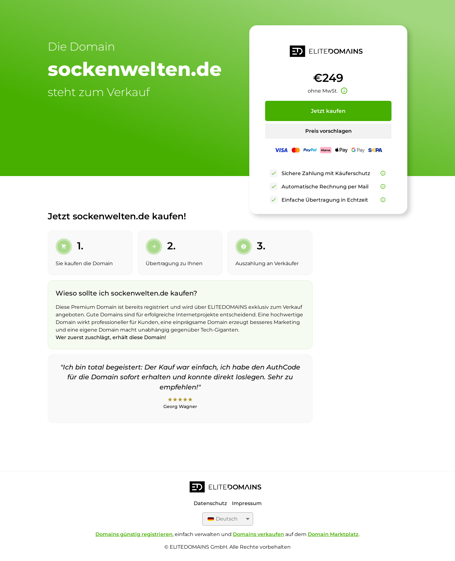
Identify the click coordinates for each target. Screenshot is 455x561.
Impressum (247, 503)
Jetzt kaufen (328, 111)
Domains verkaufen (258, 534)
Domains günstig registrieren (134, 534)
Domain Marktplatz (333, 534)
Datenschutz (210, 503)
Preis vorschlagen (328, 131)
